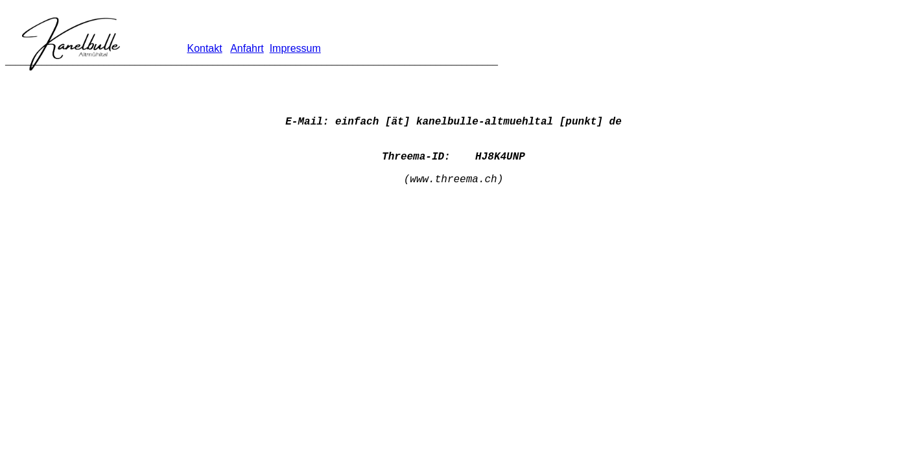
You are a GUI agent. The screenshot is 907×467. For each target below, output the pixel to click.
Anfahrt (247, 48)
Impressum (295, 48)
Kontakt (204, 48)
